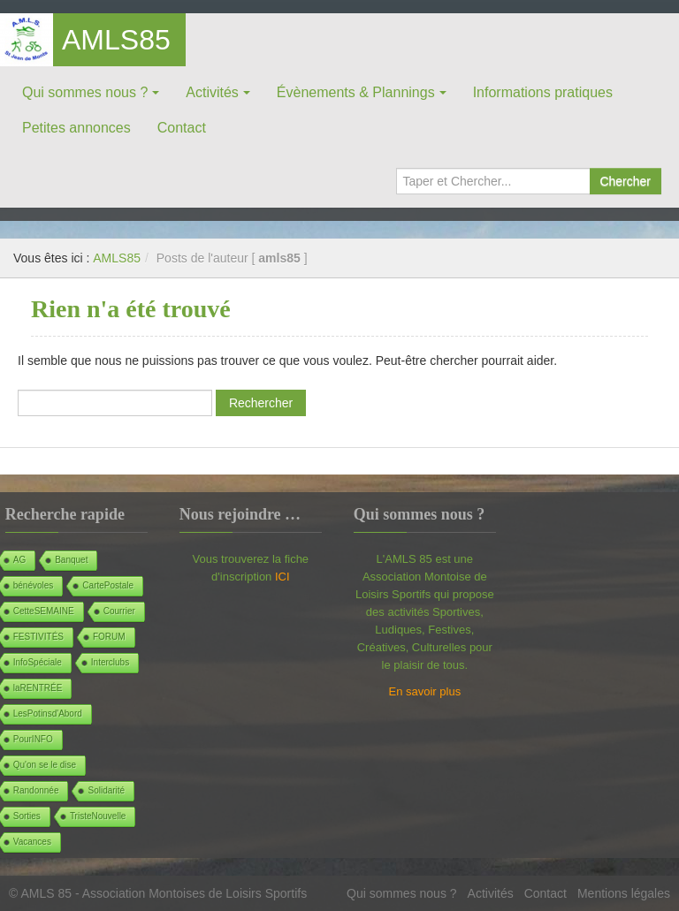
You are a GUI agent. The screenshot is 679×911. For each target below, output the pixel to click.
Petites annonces (76, 127)
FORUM (109, 636)
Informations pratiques (543, 92)
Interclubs (110, 662)
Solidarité (106, 790)
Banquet (71, 560)
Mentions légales (623, 893)
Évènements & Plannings (356, 92)
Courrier (119, 611)
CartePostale (108, 585)
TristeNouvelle (98, 816)
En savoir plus (425, 691)
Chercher (625, 181)
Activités (212, 92)
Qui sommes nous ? (85, 92)
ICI (282, 576)
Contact (181, 127)
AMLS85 (116, 40)
